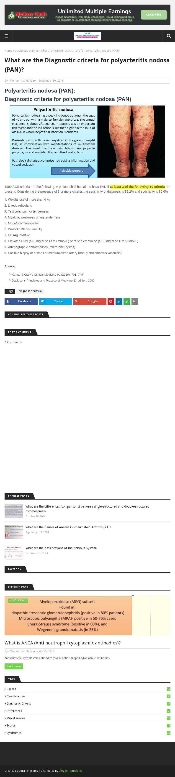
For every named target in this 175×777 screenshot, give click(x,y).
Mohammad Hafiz (21, 80)
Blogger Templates (70, 770)
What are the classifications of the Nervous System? (62, 548)
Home (8, 50)
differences (88, 711)
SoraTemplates (28, 770)
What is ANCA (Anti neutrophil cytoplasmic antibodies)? (63, 643)
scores (88, 725)
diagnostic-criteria (26, 50)
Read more (14, 666)
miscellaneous (88, 718)
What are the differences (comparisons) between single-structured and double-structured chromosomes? (87, 509)
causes (88, 689)
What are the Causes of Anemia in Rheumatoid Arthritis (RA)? (68, 527)
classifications (88, 696)
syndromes (88, 732)
